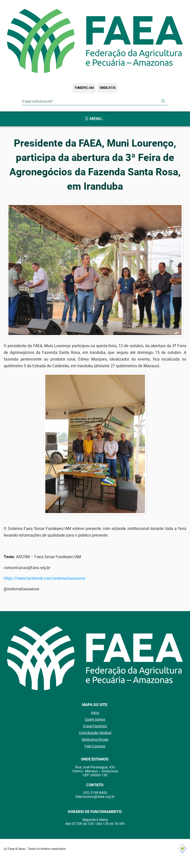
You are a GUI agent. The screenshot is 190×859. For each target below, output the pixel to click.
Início (95, 712)
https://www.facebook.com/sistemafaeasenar (44, 578)
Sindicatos (107, 87)
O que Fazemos (95, 726)
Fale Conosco (95, 746)
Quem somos (95, 719)
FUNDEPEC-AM (84, 87)
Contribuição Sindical (95, 732)
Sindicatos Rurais (95, 739)
